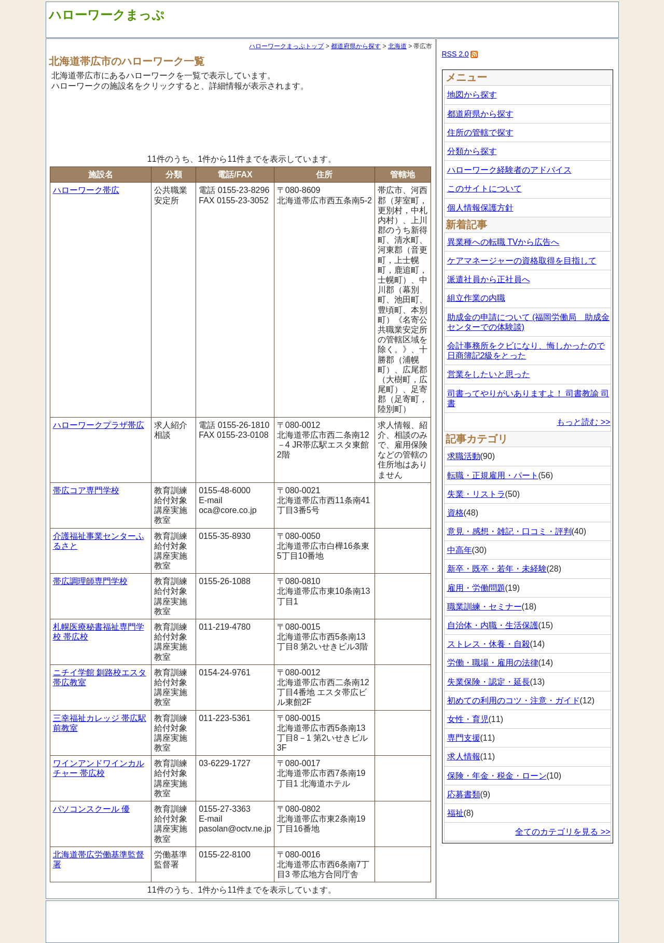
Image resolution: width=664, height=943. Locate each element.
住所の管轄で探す (480, 132)
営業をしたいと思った (488, 374)
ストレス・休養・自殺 (488, 644)
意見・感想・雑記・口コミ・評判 (509, 531)
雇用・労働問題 (476, 588)
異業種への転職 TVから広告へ (503, 242)
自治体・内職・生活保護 (492, 625)
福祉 (455, 813)
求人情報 (463, 756)
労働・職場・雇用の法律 (492, 662)
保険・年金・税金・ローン (497, 775)
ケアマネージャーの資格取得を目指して (522, 260)
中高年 (459, 550)
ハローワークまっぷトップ (286, 46)
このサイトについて (484, 188)
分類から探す (472, 151)
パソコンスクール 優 (91, 809)
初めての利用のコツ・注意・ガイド (513, 700)
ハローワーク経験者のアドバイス (509, 169)
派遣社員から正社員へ (488, 279)
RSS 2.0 (455, 54)
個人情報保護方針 (480, 207)
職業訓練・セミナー (484, 606)
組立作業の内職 (476, 298)
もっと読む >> (583, 422)
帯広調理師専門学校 (90, 581)
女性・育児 (468, 719)
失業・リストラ (476, 494)
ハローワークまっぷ (106, 15)
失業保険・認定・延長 (488, 681)
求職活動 (463, 456)
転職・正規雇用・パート (492, 475)
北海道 (397, 46)
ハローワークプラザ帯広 (98, 425)
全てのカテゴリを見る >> (562, 831)
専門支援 (463, 737)
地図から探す (472, 94)
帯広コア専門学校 (86, 490)
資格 (455, 512)
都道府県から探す (356, 46)
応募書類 (463, 794)
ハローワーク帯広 (86, 190)
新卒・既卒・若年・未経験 (497, 568)
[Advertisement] (241, 121)
